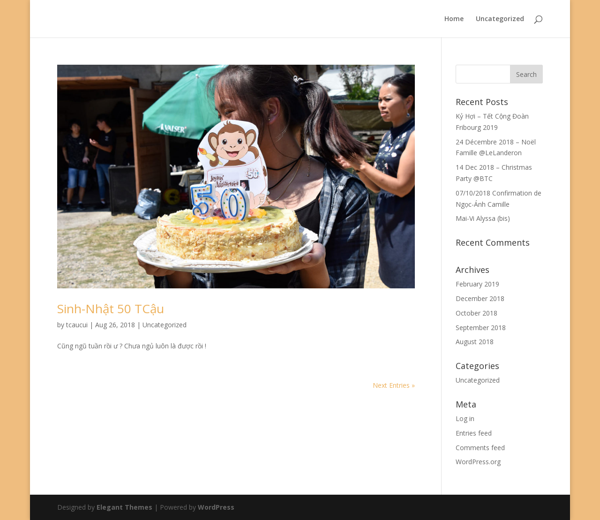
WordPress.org (478, 461)
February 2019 (477, 283)
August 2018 (475, 341)
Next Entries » (394, 385)
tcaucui (77, 324)
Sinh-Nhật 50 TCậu (110, 308)
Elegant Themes (124, 507)
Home (454, 19)
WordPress (216, 507)
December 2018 (480, 298)
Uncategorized (500, 19)
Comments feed (480, 447)
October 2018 (476, 313)
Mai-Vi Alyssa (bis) (483, 218)
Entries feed (474, 433)
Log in (465, 418)
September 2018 (481, 327)
